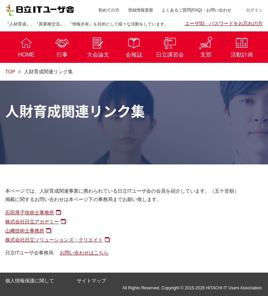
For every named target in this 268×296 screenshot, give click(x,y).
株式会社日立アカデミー (32, 221)
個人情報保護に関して (29, 280)
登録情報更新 (140, 10)
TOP (10, 71)
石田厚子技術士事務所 (29, 212)
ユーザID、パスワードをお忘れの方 (224, 23)
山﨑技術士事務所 (24, 231)
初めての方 (108, 10)
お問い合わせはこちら (84, 253)
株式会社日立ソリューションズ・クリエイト (54, 240)
